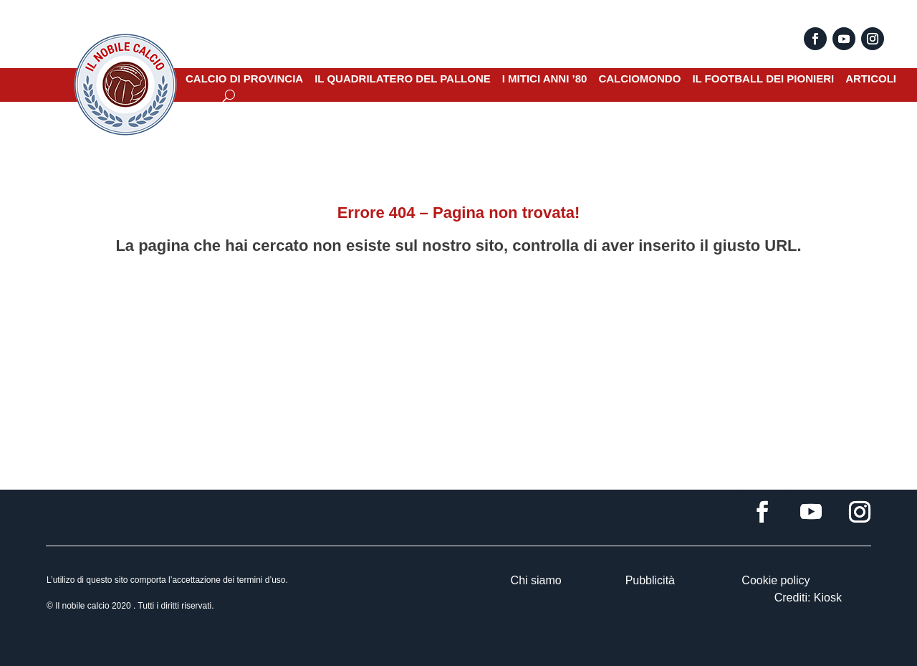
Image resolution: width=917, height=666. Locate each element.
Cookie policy (775, 580)
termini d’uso (260, 580)
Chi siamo (536, 580)
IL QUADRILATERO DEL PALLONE (403, 79)
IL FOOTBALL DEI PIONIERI (763, 79)
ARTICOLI (870, 79)
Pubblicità (650, 580)
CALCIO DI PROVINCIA (244, 79)
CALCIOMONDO (639, 79)
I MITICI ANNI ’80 (544, 79)
